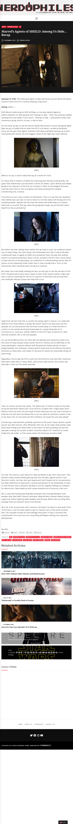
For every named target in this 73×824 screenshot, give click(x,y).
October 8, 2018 (8, 624)
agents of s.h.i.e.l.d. (32, 537)
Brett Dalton (6, 540)
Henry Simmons (38, 540)
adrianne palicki (18, 537)
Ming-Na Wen (55, 540)
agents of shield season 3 (62, 537)
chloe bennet (17, 540)
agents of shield (46, 537)
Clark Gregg (27, 540)
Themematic (45, 745)
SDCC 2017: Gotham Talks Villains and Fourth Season (23, 574)
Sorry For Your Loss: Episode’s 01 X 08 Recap (19, 627)
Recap (4, 27)
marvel (47, 540)
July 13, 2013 (7, 598)
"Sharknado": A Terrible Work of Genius (17, 600)
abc (11, 537)
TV (20, 27)
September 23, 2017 (9, 571)
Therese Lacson (12, 27)
